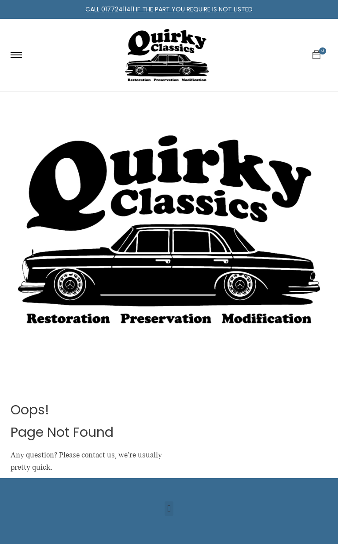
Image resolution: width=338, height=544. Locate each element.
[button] (169, 508)
